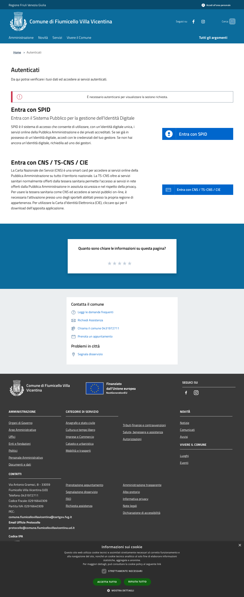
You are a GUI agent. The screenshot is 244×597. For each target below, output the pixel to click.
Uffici (12, 436)
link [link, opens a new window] (159, 564)
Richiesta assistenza (79, 505)
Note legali (130, 505)
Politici (13, 450)
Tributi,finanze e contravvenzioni (144, 425)
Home (17, 52)
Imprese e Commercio (80, 436)
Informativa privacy (135, 498)
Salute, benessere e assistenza (143, 432)
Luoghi (184, 455)
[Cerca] (231, 21)
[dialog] (122, 569)
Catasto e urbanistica (80, 443)
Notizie (184, 422)
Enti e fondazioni (20, 443)
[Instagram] (196, 21)
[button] (122, 590)
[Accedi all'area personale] (216, 5)
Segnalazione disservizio (82, 492)
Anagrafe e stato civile (80, 422)
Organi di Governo (20, 422)
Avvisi (184, 436)
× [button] (239, 545)
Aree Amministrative (22, 429)
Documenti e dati (20, 464)
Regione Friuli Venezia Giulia (27, 5)
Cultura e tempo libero (80, 429)
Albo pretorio (131, 492)
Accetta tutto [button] (107, 581)
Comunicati (187, 429)
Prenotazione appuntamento (84, 485)
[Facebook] (187, 21)
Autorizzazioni (132, 439)
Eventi (184, 462)
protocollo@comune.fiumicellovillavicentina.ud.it (42, 527)
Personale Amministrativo (26, 457)
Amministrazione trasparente (142, 485)
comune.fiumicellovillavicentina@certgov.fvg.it (40, 517)
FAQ (68, 498)
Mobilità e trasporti (78, 450)
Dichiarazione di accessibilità (141, 512)
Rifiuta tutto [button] (137, 581)
